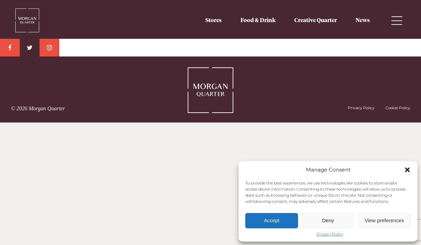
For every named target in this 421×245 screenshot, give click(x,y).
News (363, 20)
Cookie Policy (397, 107)
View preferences (384, 220)
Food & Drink (258, 20)
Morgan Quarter (27, 18)
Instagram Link (49, 47)
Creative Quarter (315, 20)
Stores (213, 20)
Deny (328, 220)
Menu (396, 20)
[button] (407, 169)
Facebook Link (10, 47)
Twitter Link (30, 47)
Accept (272, 220)
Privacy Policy (329, 234)
